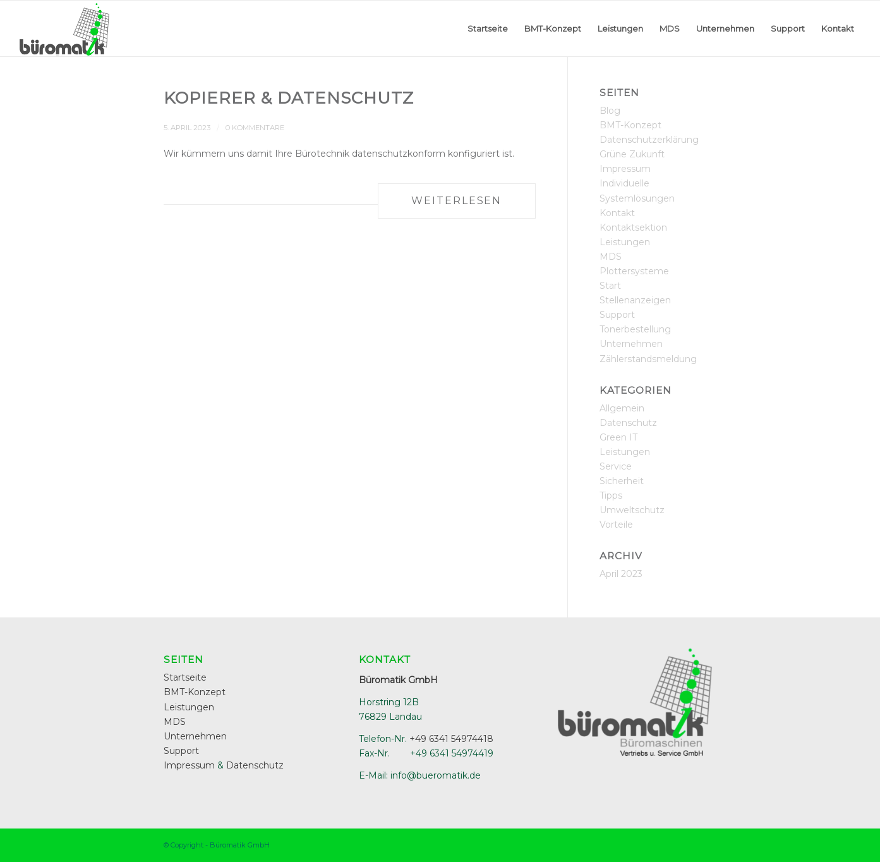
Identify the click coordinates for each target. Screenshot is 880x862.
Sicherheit (622, 481)
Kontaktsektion (633, 227)
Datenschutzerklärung (649, 139)
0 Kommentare (255, 127)
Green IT (618, 437)
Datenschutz (628, 422)
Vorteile (616, 524)
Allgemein (622, 408)
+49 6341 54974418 (451, 738)
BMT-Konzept (630, 125)
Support (617, 314)
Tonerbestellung (635, 329)
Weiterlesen (456, 201)
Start (610, 285)
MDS (611, 256)
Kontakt (617, 213)
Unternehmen (631, 343)
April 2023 (621, 574)
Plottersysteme (634, 271)
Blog (610, 110)
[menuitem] (487, 28)
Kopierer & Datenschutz (289, 98)
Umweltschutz (632, 510)
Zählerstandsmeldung (648, 359)
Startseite (185, 677)
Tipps (611, 495)
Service (616, 466)
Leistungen (625, 242)
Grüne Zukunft (632, 154)
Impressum (625, 168)
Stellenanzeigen (635, 300)
